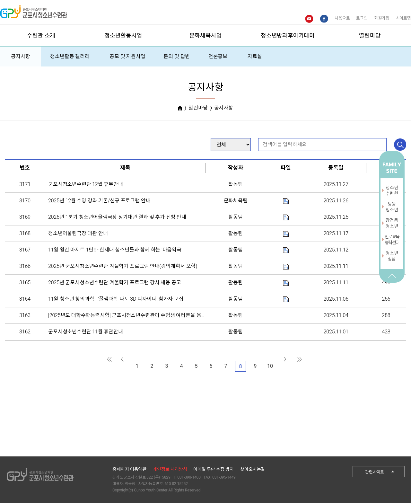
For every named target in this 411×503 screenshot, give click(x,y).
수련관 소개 (41, 35)
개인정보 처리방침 (170, 469)
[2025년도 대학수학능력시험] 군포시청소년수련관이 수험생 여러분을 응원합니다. (134, 315)
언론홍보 (217, 56)
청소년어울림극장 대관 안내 (78, 233)
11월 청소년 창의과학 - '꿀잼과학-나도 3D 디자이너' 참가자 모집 (116, 299)
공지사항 (20, 56)
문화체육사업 (205, 35)
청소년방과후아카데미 (288, 35)
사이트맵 (403, 18)
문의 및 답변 (176, 56)
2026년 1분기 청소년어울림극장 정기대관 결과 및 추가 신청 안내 (117, 217)
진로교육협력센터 (392, 239)
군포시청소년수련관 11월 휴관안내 (85, 332)
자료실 (255, 56)
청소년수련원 (392, 190)
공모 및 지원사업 (127, 56)
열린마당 (369, 35)
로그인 (362, 18)
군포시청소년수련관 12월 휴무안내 (85, 184)
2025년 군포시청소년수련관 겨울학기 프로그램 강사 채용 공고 (114, 282)
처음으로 (342, 18)
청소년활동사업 (123, 35)
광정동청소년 (392, 223)
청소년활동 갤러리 (70, 56)
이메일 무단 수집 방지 (213, 469)
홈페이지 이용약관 (129, 469)
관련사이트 (374, 472)
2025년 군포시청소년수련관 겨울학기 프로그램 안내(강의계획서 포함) (122, 266)
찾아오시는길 (252, 469)
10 (270, 366)
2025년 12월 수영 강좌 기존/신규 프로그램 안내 (99, 201)
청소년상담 (392, 256)
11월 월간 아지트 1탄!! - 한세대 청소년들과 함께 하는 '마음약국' (115, 250)
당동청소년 (392, 206)
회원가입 (381, 18)
